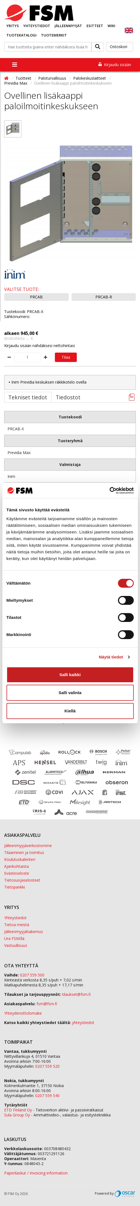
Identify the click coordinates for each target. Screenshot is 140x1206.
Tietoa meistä (16, 924)
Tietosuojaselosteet (22, 880)
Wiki (111, 25)
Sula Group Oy (17, 1115)
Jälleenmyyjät (68, 25)
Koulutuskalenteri (19, 859)
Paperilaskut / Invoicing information (36, 1173)
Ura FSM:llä (14, 938)
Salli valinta (70, 692)
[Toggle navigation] (15, 65)
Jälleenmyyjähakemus (23, 931)
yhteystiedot (83, 1022)
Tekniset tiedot (27, 397)
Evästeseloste (16, 873)
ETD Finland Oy (18, 1110)
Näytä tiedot (111, 657)
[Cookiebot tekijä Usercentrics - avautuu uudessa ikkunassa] (109, 490)
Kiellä (69, 711)
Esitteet (94, 25)
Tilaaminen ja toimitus (24, 852)
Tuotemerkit (54, 35)
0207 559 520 (47, 1066)
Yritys (12, 25)
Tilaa (66, 357)
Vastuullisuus (15, 945)
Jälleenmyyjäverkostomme (28, 845)
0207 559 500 (32, 975)
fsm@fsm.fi (47, 1003)
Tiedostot (68, 397)
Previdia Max (16, 83)
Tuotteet (24, 78)
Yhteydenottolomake (23, 1013)
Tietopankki (14, 887)
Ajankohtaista (16, 866)
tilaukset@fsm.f (76, 994)
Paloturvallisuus (52, 78)
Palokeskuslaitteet (90, 78)
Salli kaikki (70, 674)
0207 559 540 (47, 1095)
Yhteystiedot (36, 25)
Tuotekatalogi (21, 35)
